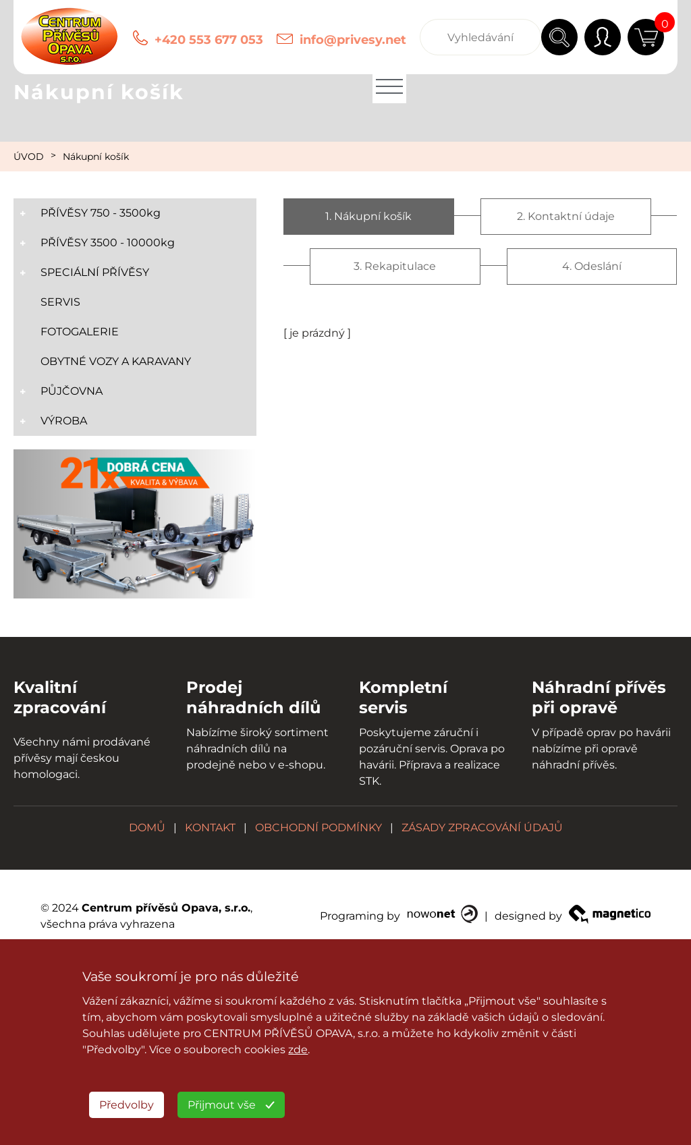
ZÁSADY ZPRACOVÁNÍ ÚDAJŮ (482, 827)
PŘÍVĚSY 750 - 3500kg (100, 212)
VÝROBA (63, 420)
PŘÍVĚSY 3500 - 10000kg (107, 242)
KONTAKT (210, 827)
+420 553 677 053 (209, 39)
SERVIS (60, 302)
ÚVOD (28, 156)
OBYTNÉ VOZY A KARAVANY (115, 361)
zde (298, 1049)
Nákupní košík (96, 156)
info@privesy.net (353, 39)
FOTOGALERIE (79, 331)
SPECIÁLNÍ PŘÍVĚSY (94, 272)
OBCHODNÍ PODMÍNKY (318, 827)
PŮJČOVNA (71, 391)
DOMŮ (147, 827)
